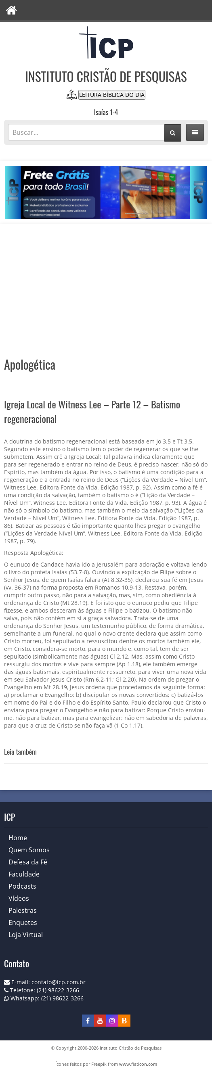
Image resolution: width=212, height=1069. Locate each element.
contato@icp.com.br (58, 982)
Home (17, 837)
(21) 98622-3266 (62, 998)
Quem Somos (29, 849)
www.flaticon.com (138, 1064)
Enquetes (22, 922)
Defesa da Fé (27, 862)
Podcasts (22, 886)
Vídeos (18, 898)
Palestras (22, 910)
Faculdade (24, 874)
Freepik (99, 1064)
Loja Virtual (25, 934)
